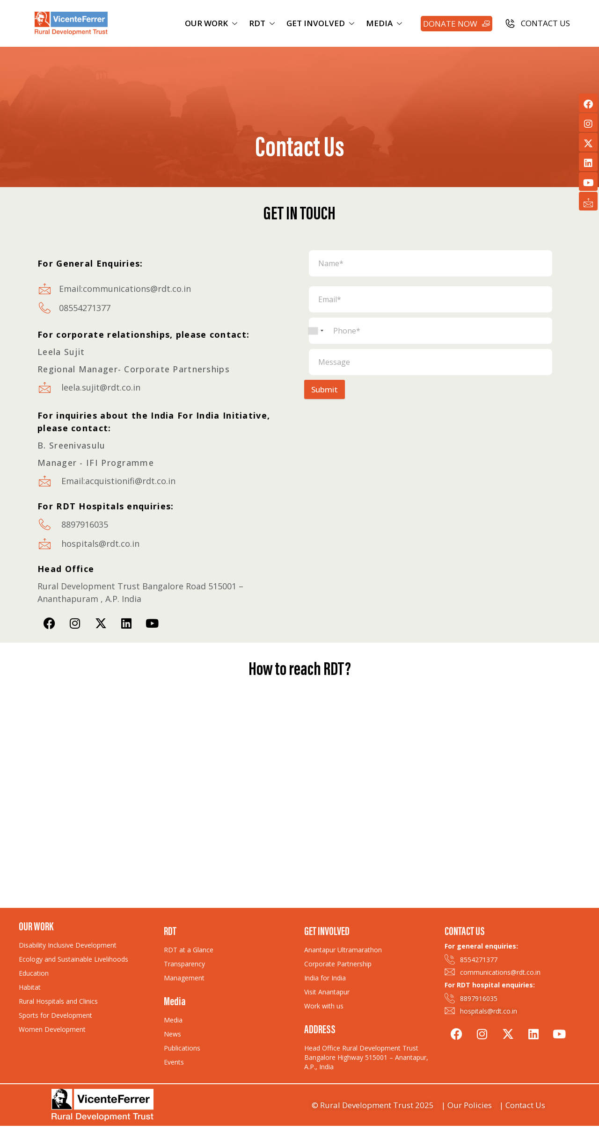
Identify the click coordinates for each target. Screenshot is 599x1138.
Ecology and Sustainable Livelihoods (73, 959)
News (172, 1033)
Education (34, 973)
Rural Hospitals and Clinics (58, 1001)
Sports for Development (55, 1015)
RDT (263, 23)
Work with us (323, 1005)
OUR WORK (212, 23)
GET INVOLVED (321, 23)
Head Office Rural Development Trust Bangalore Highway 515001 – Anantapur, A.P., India (366, 1057)
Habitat (30, 987)
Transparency (184, 963)
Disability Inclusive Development (68, 945)
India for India (325, 977)
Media (173, 1019)
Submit (324, 389)
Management (184, 977)
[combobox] (315, 330)
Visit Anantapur (327, 991)
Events (174, 1062)
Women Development (52, 1029)
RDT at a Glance (188, 949)
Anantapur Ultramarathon (343, 949)
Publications (182, 1048)
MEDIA (385, 23)
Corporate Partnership (338, 963)
